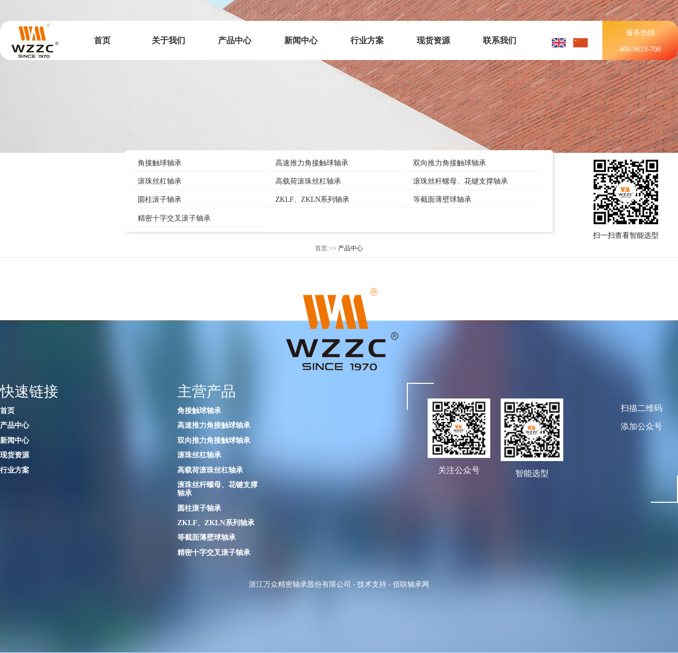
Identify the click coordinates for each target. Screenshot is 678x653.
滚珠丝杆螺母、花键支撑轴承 (460, 181)
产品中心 (234, 40)
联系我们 (499, 40)
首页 (102, 40)
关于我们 (168, 40)
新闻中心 (301, 40)
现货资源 (433, 40)
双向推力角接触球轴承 (449, 163)
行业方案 (367, 40)
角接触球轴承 (159, 163)
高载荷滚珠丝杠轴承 (308, 181)
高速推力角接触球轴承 (311, 163)
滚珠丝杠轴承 (159, 181)
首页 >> (325, 248)
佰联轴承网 (411, 584)
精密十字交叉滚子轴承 (174, 218)
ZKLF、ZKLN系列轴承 (312, 199)
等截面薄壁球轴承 (442, 199)
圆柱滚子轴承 (159, 199)
